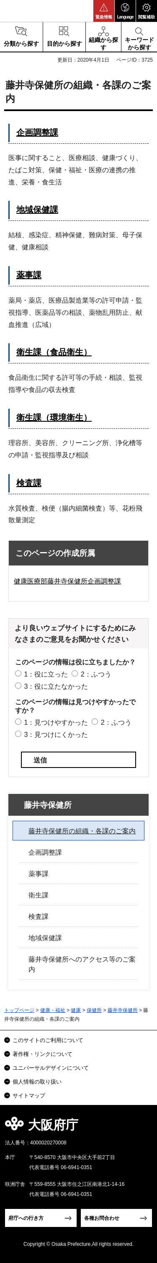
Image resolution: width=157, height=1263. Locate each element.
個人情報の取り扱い (37, 1082)
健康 (76, 1010)
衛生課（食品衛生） (54, 352)
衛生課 (38, 895)
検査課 (28, 483)
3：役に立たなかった (56, 686)
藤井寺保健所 (48, 805)
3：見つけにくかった (56, 734)
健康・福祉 (52, 1010)
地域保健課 (37, 209)
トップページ (19, 1010)
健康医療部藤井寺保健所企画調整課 (67, 581)
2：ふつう (96, 674)
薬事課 (28, 275)
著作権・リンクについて (42, 1054)
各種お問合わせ (101, 1218)
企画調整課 (37, 132)
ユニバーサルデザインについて (51, 1068)
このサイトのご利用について (48, 1040)
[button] (103, 11)
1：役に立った (46, 674)
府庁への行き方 (26, 1218)
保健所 (94, 1010)
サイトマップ (29, 1095)
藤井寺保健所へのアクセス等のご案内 (82, 964)
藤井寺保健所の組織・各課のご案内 (82, 831)
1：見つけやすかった (56, 722)
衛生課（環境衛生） (54, 417)
